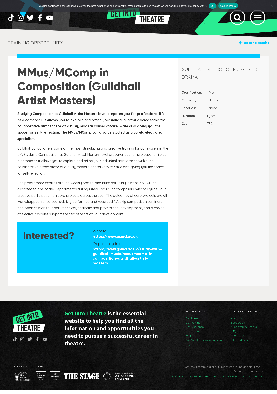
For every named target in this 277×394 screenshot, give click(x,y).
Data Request (195, 381)
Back (256, 47)
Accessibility (178, 381)
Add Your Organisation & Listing (204, 344)
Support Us (238, 327)
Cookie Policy (231, 381)
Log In (189, 348)
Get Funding (193, 335)
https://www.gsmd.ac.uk (115, 240)
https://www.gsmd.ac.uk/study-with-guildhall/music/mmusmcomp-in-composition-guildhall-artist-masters (127, 260)
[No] (272, 6)
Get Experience (195, 331)
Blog (188, 340)
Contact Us (237, 340)
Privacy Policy (213, 381)
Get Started (192, 322)
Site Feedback (239, 344)
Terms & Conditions (252, 381)
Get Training (193, 327)
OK (212, 5)
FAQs (234, 335)
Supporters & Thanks (244, 331)
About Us (236, 322)
